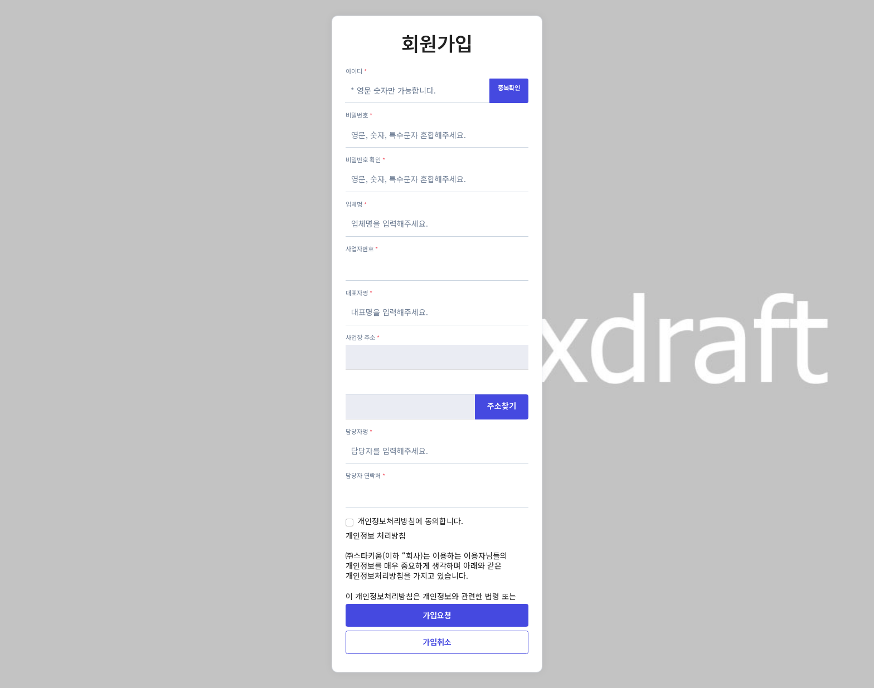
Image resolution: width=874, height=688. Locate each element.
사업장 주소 (363, 337)
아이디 (356, 71)
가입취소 (437, 641)
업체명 (356, 204)
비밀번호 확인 (365, 159)
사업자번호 (362, 248)
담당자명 (359, 431)
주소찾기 (501, 405)
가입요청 (437, 615)
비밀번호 (359, 115)
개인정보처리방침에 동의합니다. (410, 521)
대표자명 (359, 292)
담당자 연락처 (365, 475)
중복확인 (509, 87)
